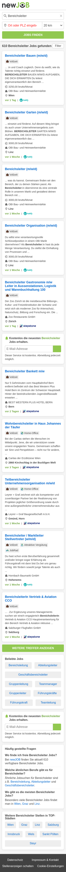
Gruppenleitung (18, 683)
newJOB (15, 759)
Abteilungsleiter (47, 665)
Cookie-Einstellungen (50, 866)
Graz (25, 803)
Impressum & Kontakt (45, 859)
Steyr (33, 843)
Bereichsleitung (18, 665)
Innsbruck (14, 834)
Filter (58, 45)
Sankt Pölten (50, 834)
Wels (31, 834)
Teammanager (48, 683)
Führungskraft (19, 702)
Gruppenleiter (17, 693)
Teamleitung (48, 702)
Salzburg (53, 824)
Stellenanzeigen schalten (18, 866)
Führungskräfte (47, 693)
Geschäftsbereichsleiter (33, 674)
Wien (17, 803)
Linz (37, 803)
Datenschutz (15, 859)
